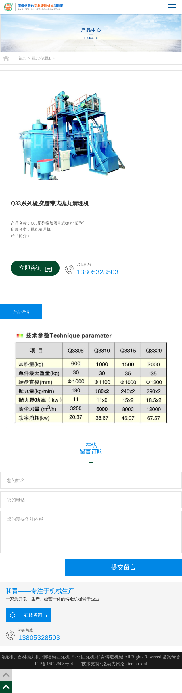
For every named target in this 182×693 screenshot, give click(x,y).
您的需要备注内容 (91, 532)
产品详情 (21, 312)
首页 (22, 58)
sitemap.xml (136, 663)
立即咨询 (35, 268)
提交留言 (123, 567)
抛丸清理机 (41, 58)
